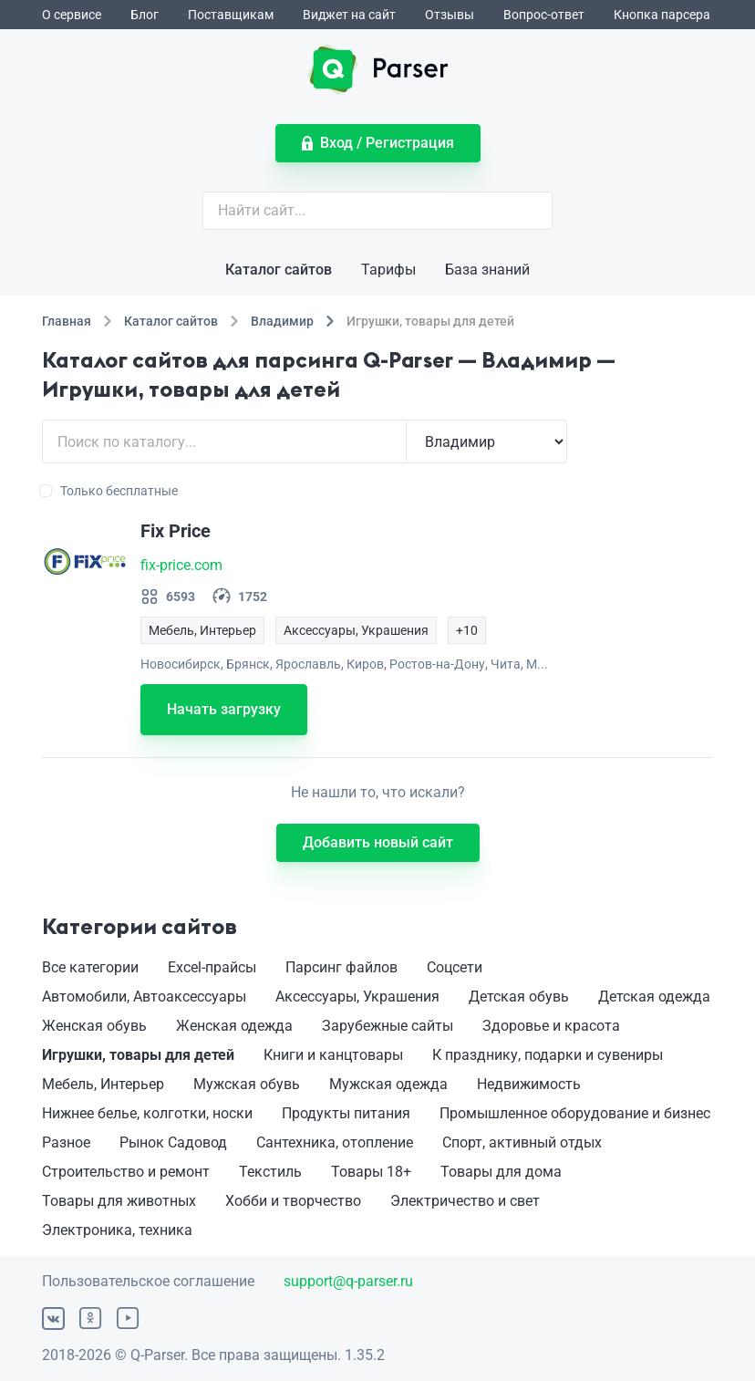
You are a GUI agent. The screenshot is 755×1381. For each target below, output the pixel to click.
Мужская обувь (246, 1084)
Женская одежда (234, 1025)
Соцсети (454, 967)
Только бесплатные (110, 490)
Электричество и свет (465, 1201)
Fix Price (175, 531)
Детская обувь (519, 996)
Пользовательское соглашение (148, 1281)
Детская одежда (654, 996)
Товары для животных (119, 1201)
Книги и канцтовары (333, 1055)
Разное (66, 1142)
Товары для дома (501, 1171)
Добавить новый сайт (378, 842)
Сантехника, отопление (334, 1142)
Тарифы (388, 269)
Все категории (90, 967)
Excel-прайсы (212, 967)
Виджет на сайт (349, 14)
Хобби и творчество (293, 1201)
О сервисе (71, 14)
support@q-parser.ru (348, 1281)
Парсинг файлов (341, 967)
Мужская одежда (388, 1084)
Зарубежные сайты (387, 1025)
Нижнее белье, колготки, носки (147, 1113)
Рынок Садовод (173, 1142)
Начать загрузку (224, 709)
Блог (144, 14)
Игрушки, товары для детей (138, 1055)
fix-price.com (181, 565)
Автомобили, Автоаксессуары (144, 996)
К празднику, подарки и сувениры (547, 1055)
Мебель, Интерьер (103, 1084)
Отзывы (449, 14)
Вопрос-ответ (543, 14)
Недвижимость (529, 1084)
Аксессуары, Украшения (357, 996)
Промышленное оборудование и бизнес (575, 1113)
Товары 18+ (371, 1171)
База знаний (487, 269)
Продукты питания (346, 1113)
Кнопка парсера (662, 14)
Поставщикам (231, 14)
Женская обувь (94, 1025)
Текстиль (270, 1171)
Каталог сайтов (278, 269)
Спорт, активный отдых (522, 1142)
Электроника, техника (117, 1230)
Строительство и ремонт (126, 1171)
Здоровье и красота (551, 1025)
